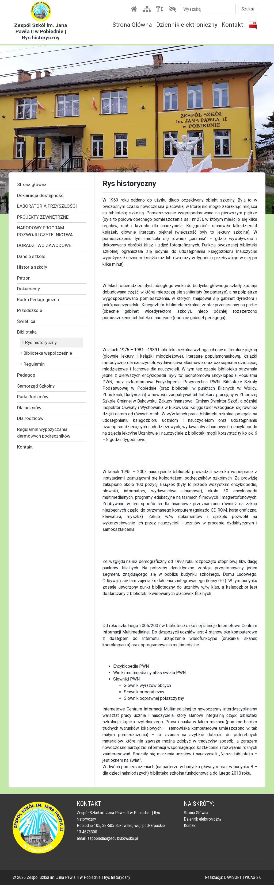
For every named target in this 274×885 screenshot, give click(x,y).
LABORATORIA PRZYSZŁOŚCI (47, 206)
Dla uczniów (29, 407)
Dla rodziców (30, 418)
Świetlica (26, 321)
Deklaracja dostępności (40, 195)
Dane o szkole (31, 256)
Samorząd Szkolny (36, 386)
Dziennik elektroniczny (186, 24)
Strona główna (32, 184)
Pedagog (26, 375)
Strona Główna (132, 24)
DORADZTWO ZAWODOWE (44, 245)
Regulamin (32, 364)
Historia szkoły (32, 267)
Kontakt (232, 24)
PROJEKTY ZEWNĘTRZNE (42, 217)
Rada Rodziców (32, 396)
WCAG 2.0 (253, 877)
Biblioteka (27, 332)
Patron (24, 278)
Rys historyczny (39, 342)
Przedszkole (29, 310)
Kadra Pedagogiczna (38, 299)
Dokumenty (28, 288)
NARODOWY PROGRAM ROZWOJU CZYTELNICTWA (45, 231)
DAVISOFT (233, 877)
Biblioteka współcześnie (46, 353)
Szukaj (247, 8)
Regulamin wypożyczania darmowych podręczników (43, 433)
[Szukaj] (208, 9)
